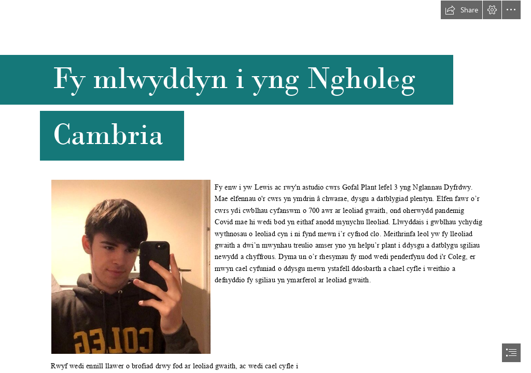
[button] (461, 10)
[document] (265, 186)
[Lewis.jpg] (130, 266)
